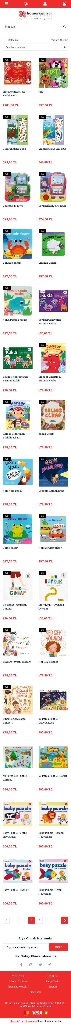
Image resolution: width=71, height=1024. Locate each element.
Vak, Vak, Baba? (12, 490)
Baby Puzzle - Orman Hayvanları (51, 834)
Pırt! (40, 91)
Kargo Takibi (53, 981)
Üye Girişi (53, 975)
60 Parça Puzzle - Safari (52, 776)
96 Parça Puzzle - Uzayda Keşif (48, 720)
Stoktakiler (13, 39)
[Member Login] (45, 4)
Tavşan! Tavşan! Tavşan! (17, 661)
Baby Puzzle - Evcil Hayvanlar (50, 891)
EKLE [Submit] (58, 947)
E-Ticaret (27, 1021)
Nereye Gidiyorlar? (50, 547)
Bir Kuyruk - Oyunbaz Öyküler (51, 606)
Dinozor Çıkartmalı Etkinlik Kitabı (49, 378)
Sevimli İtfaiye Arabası (52, 205)
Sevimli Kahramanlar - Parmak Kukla (16, 378)
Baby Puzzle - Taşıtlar (16, 890)
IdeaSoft (15, 1021)
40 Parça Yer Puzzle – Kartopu (16, 777)
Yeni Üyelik (18, 975)
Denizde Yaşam (12, 262)
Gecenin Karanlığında (51, 490)
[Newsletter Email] (35, 947)
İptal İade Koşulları (18, 986)
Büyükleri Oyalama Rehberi (14, 720)
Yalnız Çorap (46, 433)
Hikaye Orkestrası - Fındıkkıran (15, 93)
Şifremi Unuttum (18, 981)
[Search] (35, 26)
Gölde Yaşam (10, 547)
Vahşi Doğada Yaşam (15, 319)
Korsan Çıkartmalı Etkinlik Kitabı (14, 435)
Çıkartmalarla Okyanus (52, 148)
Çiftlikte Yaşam (47, 262)
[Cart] (64, 4)
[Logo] (35, 14)
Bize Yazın (35, 991)
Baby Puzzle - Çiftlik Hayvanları (15, 834)
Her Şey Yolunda (48, 661)
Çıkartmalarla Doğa (14, 148)
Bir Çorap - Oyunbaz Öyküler (15, 606)
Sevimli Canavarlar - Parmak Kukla (50, 321)
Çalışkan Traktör (13, 205)
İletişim (53, 986)
